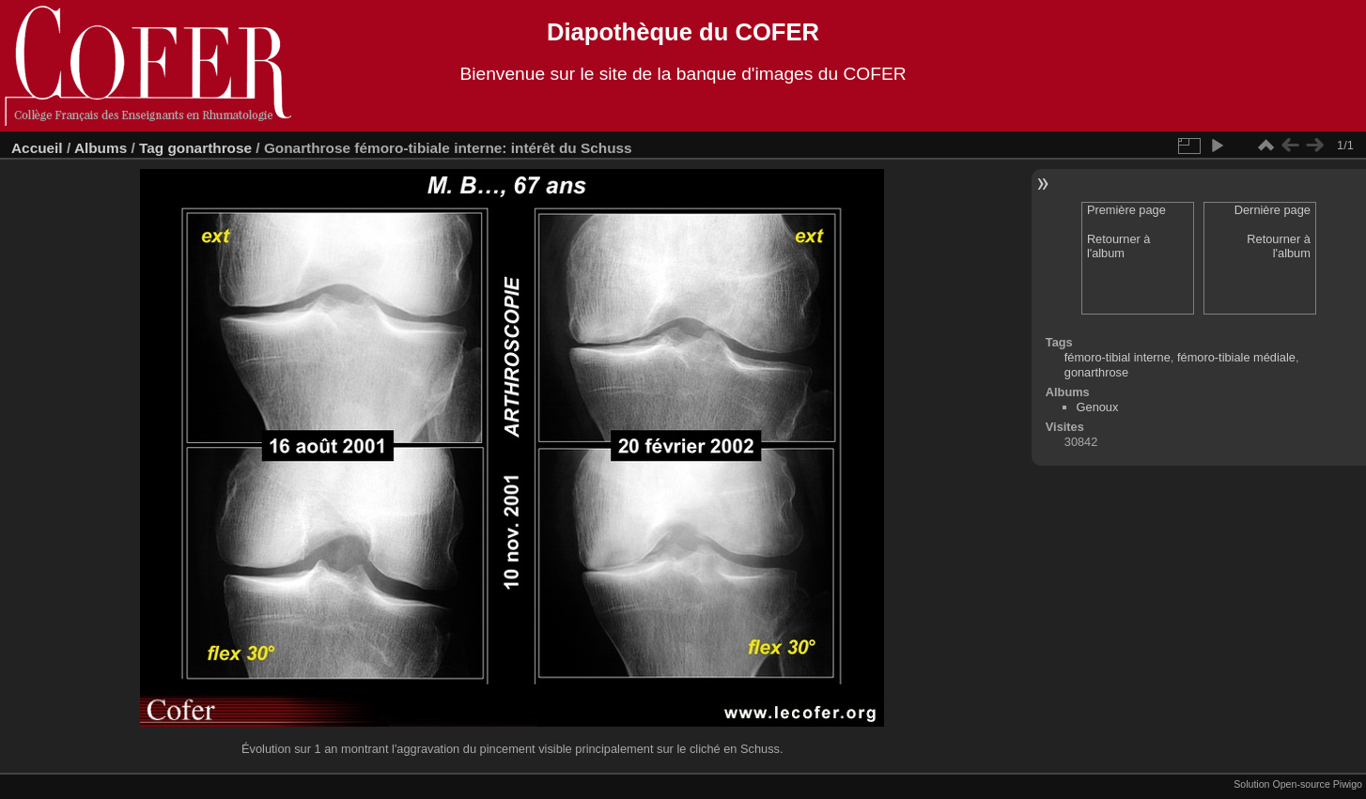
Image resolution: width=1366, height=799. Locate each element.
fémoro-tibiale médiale (1236, 357)
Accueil (37, 148)
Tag (151, 148)
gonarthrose (209, 148)
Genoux (1098, 407)
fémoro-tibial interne (1117, 357)
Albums (100, 148)
